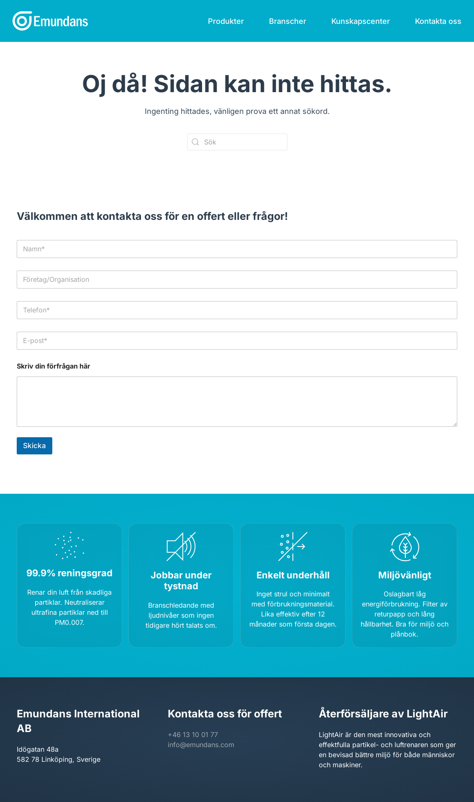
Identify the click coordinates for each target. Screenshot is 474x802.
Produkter (226, 21)
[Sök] (237, 142)
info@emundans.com (201, 744)
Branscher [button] (287, 21)
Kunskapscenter (360, 21)
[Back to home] (50, 20)
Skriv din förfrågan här (53, 366)
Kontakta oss (438, 21)
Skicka (34, 445)
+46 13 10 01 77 (193, 734)
